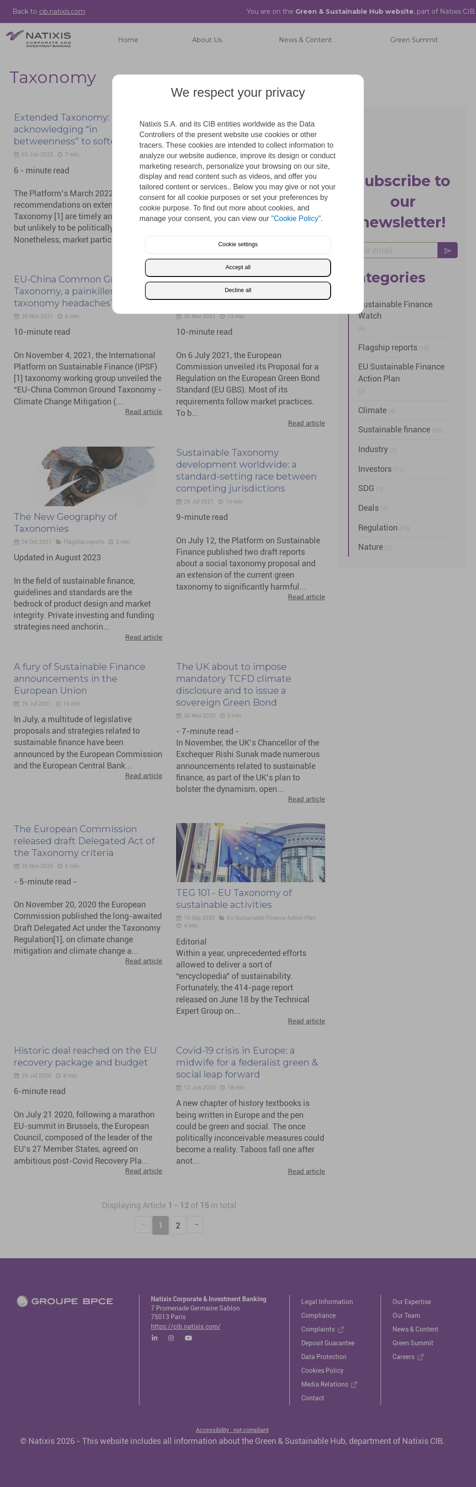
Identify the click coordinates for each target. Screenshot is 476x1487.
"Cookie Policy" (296, 218)
